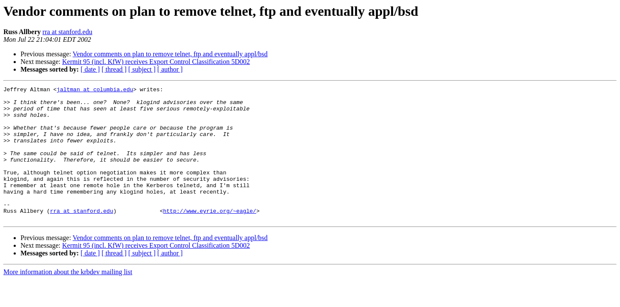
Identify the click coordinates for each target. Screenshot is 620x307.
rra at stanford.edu (68, 31)
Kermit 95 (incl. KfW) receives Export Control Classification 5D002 (156, 61)
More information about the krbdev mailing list (67, 298)
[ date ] (90, 69)
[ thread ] (114, 69)
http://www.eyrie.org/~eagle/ (209, 236)
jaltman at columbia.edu (95, 90)
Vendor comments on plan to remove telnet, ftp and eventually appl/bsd (169, 54)
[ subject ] (142, 69)
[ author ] (170, 69)
